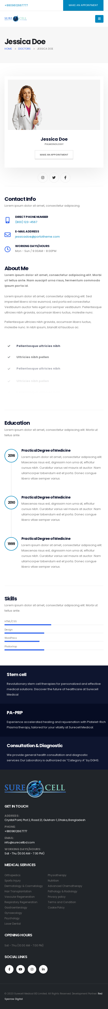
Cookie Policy (56, 907)
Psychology (12, 918)
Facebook (9, 969)
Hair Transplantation (18, 891)
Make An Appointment (54, 154)
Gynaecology (13, 913)
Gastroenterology (16, 907)
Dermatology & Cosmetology (24, 886)
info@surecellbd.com (19, 842)
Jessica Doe (54, 139)
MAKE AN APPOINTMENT (83, 5)
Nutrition (53, 880)
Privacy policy (57, 897)
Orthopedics (13, 875)
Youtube (20, 969)
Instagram (32, 969)
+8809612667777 (16, 5)
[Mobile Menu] (99, 19)
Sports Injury (13, 880)
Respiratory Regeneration (21, 902)
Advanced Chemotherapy (65, 886)
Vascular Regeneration (20, 897)
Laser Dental (13, 924)
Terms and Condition (62, 902)
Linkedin (43, 969)
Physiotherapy (57, 875)
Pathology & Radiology (62, 891)
